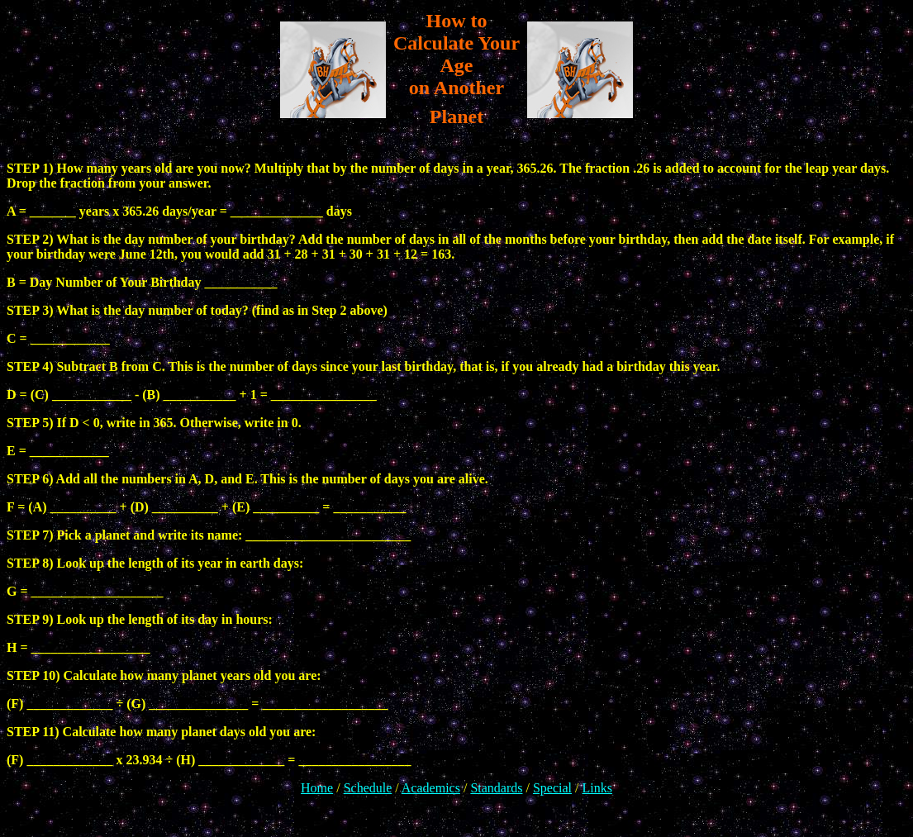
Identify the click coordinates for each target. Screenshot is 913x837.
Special (552, 788)
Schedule (368, 788)
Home (317, 788)
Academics (431, 788)
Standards (496, 788)
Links (596, 788)
